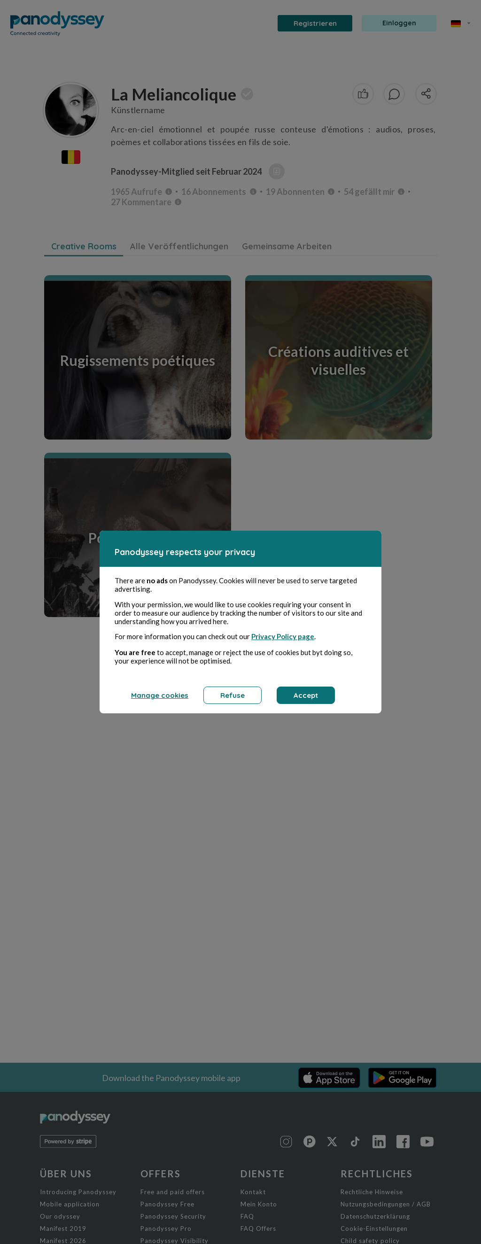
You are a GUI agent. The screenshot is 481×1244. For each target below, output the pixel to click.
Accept (306, 695)
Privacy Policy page (282, 636)
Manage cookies (159, 695)
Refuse (232, 695)
